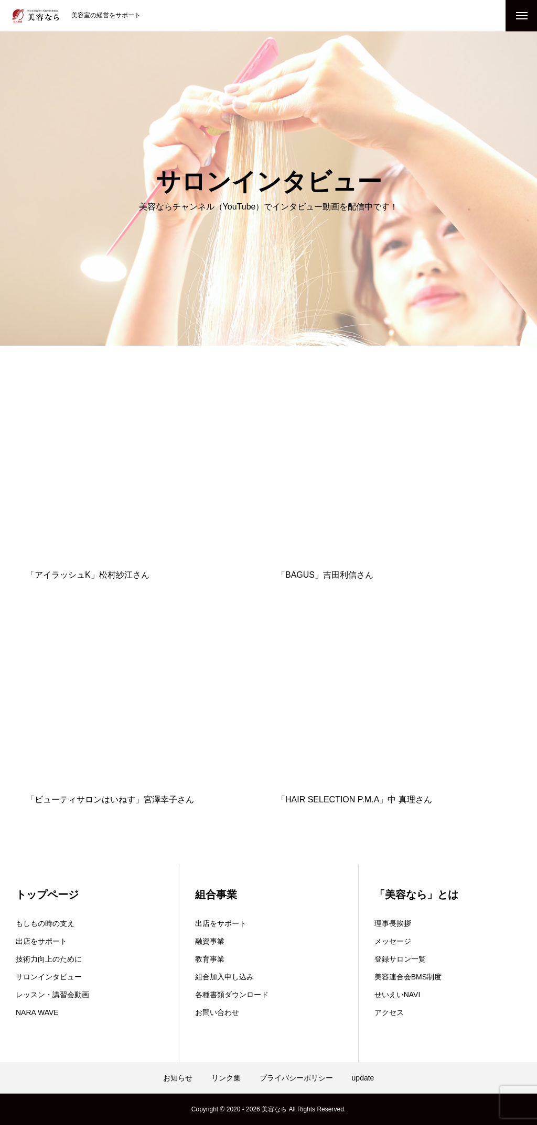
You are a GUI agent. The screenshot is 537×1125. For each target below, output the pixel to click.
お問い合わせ (217, 1012)
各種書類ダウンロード (231, 994)
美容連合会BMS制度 (408, 976)
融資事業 (209, 941)
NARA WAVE (37, 1012)
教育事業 (209, 959)
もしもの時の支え (45, 923)
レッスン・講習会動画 (52, 994)
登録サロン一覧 (400, 959)
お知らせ (177, 1078)
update (363, 1078)
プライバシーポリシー (296, 1078)
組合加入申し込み (224, 976)
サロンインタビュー (49, 976)
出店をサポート (41, 941)
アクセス (389, 1012)
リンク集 (226, 1078)
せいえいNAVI (397, 994)
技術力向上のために (49, 959)
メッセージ (392, 941)
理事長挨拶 (392, 923)
